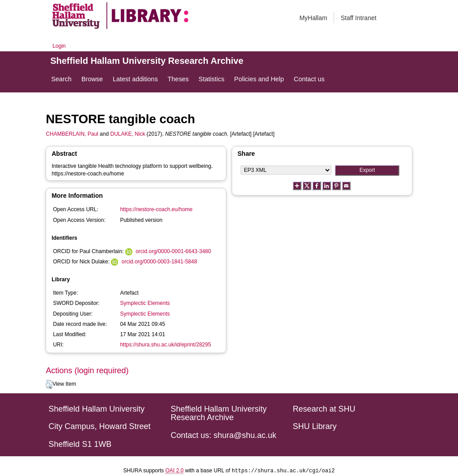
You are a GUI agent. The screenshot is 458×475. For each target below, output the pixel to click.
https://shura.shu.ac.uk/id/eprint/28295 (165, 345)
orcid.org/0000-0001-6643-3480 (173, 251)
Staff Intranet (359, 17)
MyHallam (313, 17)
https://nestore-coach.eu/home (156, 209)
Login (58, 46)
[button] (49, 384)
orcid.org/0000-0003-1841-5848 (159, 261)
